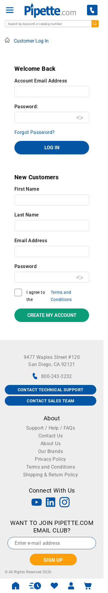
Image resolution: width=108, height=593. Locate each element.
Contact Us (50, 436)
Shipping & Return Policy (50, 475)
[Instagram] (64, 503)
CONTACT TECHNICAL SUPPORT (51, 389)
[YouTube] (37, 503)
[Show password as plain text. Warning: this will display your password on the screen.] (80, 117)
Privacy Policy (50, 459)
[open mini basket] (88, 585)
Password (25, 266)
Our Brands (50, 451)
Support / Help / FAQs (50, 428)
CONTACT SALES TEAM (50, 400)
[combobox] (52, 23)
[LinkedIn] (51, 503)
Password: (26, 106)
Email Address (30, 240)
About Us (50, 443)
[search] (95, 23)
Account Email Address (40, 81)
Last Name (26, 215)
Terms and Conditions (61, 296)
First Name (26, 189)
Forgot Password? (34, 132)
